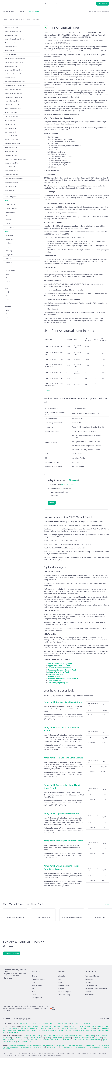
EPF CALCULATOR (80, 1047)
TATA (80, 1036)
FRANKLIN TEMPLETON (36, 1038)
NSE (11, 1053)
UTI (50, 1036)
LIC (101, 1038)
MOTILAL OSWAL (57, 1038)
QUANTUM (11, 1040)
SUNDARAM (7, 1038)
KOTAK (87, 1036)
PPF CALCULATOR (66, 1047)
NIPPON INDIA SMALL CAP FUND (79, 1027)
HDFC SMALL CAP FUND (49, 1030)
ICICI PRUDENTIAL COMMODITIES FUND (54, 1027)
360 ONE (46, 1040)
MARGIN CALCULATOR (34, 1045)
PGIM (75, 1040)
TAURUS (57, 1040)
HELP (22, 11)
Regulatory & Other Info (65, 1053)
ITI (24, 1040)
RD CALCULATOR (39, 1047)
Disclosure (92, 1053)
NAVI (4, 1040)
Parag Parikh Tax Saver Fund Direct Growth (63, 702)
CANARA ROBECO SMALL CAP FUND (84, 1030)
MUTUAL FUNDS (34, 11)
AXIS (39, 1036)
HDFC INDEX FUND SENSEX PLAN (29, 1030)
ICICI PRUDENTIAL (71, 1036)
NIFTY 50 (53, 1023)
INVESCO (68, 1038)
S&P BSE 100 (36, 1023)
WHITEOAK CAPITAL (9, 1042)
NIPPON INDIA (58, 1036)
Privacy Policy (81, 1053)
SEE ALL (106, 905)
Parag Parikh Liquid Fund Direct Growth (62, 813)
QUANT (105, 1040)
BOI (52, 1040)
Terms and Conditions (28, 1053)
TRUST (20, 1042)
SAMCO (25, 1042)
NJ (30, 1042)
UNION (19, 1040)
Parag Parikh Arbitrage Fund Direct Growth (63, 840)
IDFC (25, 1038)
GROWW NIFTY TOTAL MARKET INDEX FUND (23, 1028)
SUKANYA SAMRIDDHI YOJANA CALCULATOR (83, 1045)
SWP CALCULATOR (61, 1045)
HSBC (105, 1038)
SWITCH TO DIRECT (9, 11)
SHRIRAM (81, 1040)
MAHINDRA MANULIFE (34, 1040)
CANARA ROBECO (101, 1036)
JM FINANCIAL (66, 1040)
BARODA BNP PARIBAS (93, 1040)
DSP (92, 1036)
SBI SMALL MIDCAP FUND (49, 1028)
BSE (16, 1053)
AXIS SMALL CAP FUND (87, 1028)
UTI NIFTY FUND (14, 1032)
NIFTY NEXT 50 (85, 1023)
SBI (34, 1036)
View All (47, 390)
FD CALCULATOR (26, 1047)
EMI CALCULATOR (53, 1047)
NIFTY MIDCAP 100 (64, 1023)
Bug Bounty (103, 1053)
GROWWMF (27, 1036)
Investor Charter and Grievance (27, 1055)
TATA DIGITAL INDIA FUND (68, 1028)
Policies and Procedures (46, 1053)
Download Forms (8, 1055)
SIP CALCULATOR (48, 1045)
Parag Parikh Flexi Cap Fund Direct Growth (63, 757)
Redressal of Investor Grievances (50, 1055)
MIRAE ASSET (17, 1038)
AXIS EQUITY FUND (65, 1030)
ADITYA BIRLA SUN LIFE (89, 1038)
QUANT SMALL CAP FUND (30, 1027)
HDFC (44, 1036)
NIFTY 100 (45, 1023)
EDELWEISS (76, 1038)
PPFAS (48, 1038)
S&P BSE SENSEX (25, 1023)
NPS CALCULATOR (94, 1047)
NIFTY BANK (75, 1023)
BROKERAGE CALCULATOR (17, 1045)
